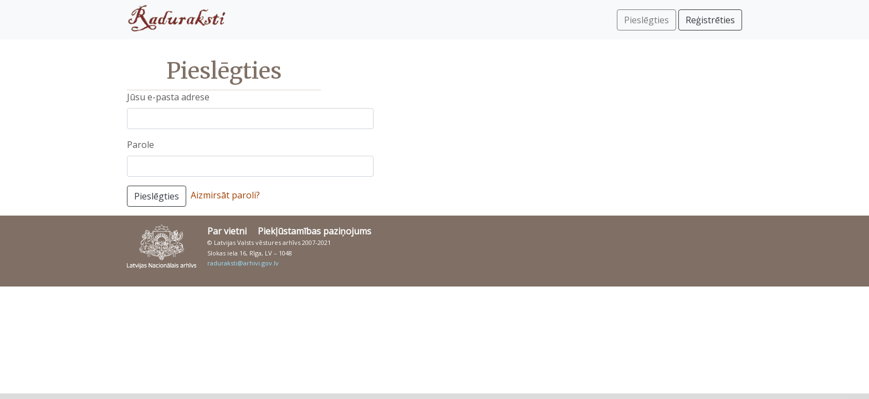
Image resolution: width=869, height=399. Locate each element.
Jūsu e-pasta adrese (168, 97)
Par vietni (227, 231)
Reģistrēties (710, 20)
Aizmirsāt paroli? (225, 195)
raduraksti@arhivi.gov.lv (243, 263)
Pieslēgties (156, 196)
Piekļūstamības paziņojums (314, 231)
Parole (140, 145)
